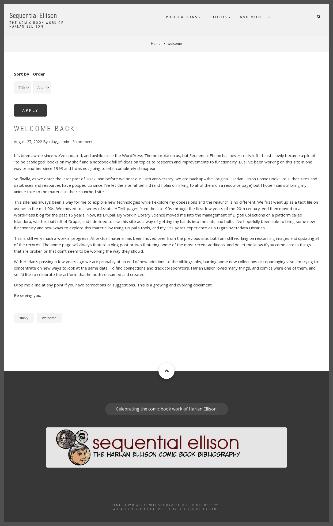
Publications (182, 17)
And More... (254, 17)
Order (39, 74)
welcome (49, 317)
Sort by (21, 74)
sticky (23, 317)
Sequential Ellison (33, 16)
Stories (219, 17)
